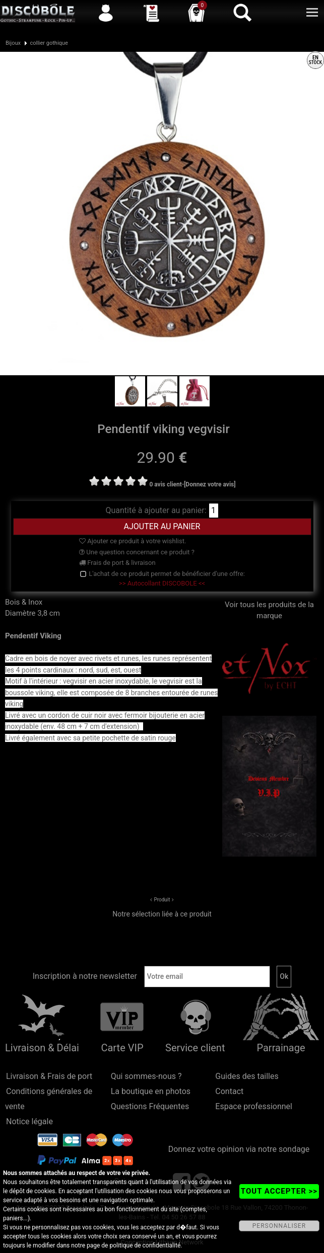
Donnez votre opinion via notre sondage (239, 1149)
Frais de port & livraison (117, 562)
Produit (162, 899)
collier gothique (49, 43)
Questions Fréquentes (150, 1106)
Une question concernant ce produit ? (137, 552)
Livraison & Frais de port (49, 1076)
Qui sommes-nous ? (146, 1076)
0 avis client (165, 484)
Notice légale (29, 1121)
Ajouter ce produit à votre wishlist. (132, 541)
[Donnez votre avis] (210, 484)
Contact (229, 1091)
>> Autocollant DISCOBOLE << (162, 583)
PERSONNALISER (279, 1225)
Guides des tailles (246, 1076)
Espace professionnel (253, 1106)
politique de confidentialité (144, 1245)
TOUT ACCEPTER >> (279, 1191)
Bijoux (13, 43)
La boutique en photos (150, 1091)
